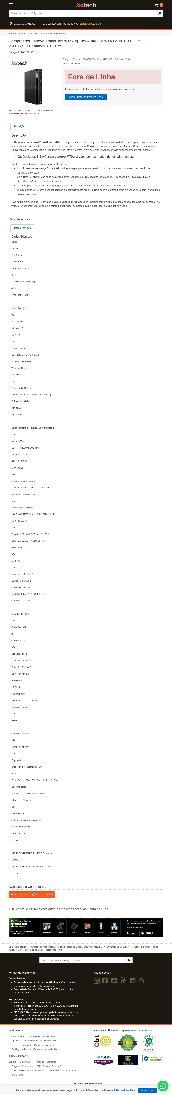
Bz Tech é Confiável (21, 1045)
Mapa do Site (51, 1049)
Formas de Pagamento (45, 1062)
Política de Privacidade (23, 1070)
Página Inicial (16, 33)
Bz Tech (86, 5)
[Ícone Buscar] (159, 13)
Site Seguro (17, 1075)
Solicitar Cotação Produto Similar (86, 97)
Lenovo (29, 33)
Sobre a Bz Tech (16, 1036)
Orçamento (25, 1062)
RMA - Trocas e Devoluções (50, 1066)
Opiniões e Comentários (23, 1040)
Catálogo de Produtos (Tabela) (26, 1049)
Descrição (19, 126)
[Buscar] (82, 13)
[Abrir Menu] (19, 4)
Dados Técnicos (22, 228)
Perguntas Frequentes (22, 1066)
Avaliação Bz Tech (47, 1040)
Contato (12, 1062)
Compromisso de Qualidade (41, 1036)
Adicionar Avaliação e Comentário (32, 894)
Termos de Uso (44, 1070)
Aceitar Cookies (147, 1090)
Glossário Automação (65, 1070)
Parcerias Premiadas (44, 1045)
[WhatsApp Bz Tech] (163, 1086)
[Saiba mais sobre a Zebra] (86, 927)
